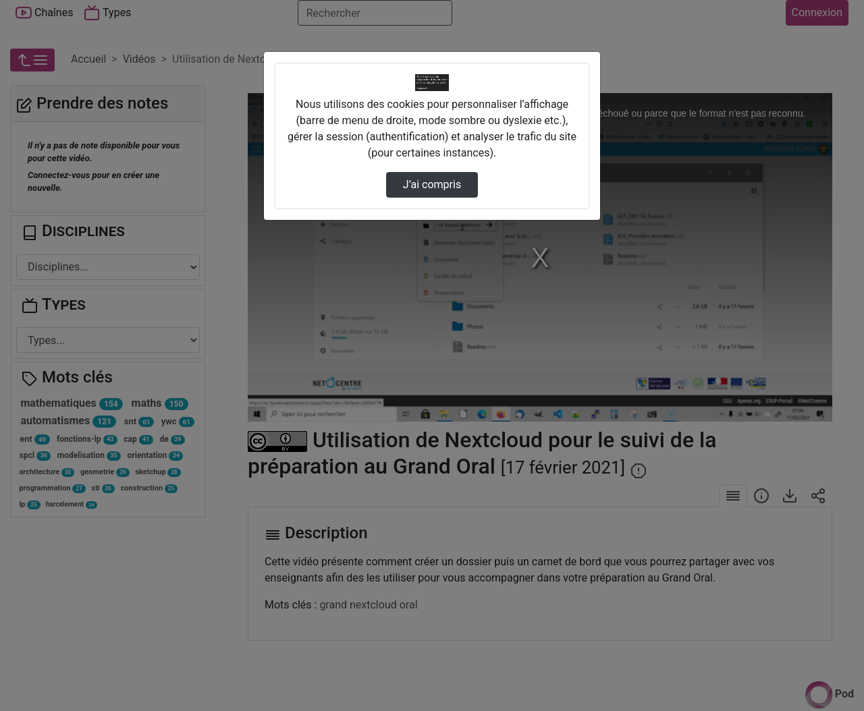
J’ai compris (432, 184)
